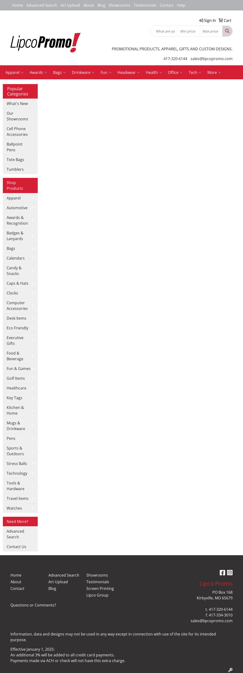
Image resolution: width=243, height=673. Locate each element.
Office (175, 72)
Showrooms (119, 5)
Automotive (17, 207)
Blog (101, 5)
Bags (59, 72)
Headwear (128, 72)
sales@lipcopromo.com (212, 58)
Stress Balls (17, 463)
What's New (17, 103)
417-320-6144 (175, 58)
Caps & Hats (17, 283)
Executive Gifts (15, 340)
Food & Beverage (15, 356)
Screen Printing (100, 588)
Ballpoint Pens (15, 147)
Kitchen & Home (15, 410)
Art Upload (70, 5)
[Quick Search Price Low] (189, 31)
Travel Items (17, 498)
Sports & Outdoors (15, 451)
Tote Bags (15, 159)
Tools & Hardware (15, 485)
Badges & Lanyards (15, 235)
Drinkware (83, 72)
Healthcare (16, 388)
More (214, 72)
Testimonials (145, 5)
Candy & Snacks (14, 270)
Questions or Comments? (33, 605)
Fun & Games (19, 368)
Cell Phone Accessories (17, 131)
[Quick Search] (164, 31)
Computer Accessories (17, 305)
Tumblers (15, 169)
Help (181, 5)
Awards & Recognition (17, 220)
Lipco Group (97, 595)
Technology (17, 473)
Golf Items (16, 378)
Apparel (14, 72)
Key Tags (14, 397)
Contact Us (16, 546)
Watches (14, 508)
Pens (11, 438)
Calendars (16, 258)
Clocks (12, 293)
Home (17, 5)
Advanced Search (41, 5)
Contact (167, 5)
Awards (38, 72)
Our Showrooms (17, 116)
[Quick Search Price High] (211, 31)
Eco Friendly (17, 328)
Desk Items (16, 318)
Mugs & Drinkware (16, 425)
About (88, 5)
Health (154, 72)
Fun (106, 72)
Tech (195, 72)
